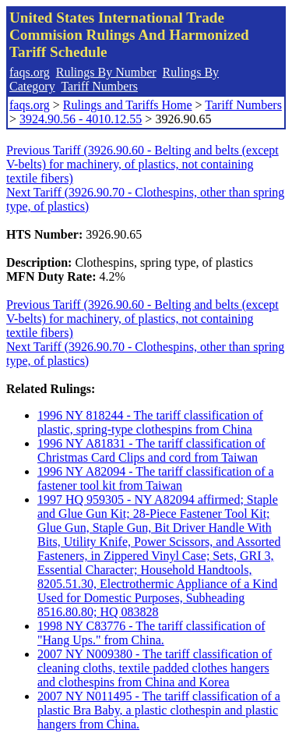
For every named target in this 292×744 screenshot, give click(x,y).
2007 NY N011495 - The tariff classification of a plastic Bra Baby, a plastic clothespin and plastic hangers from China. (158, 710)
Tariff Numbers (99, 86)
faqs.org (29, 72)
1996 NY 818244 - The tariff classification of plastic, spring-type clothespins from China (150, 422)
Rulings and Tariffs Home (127, 105)
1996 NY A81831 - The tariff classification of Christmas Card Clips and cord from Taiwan (151, 450)
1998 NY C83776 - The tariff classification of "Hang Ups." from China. (151, 633)
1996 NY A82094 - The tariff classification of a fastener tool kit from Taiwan (155, 478)
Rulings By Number (106, 72)
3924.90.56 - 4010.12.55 (80, 119)
